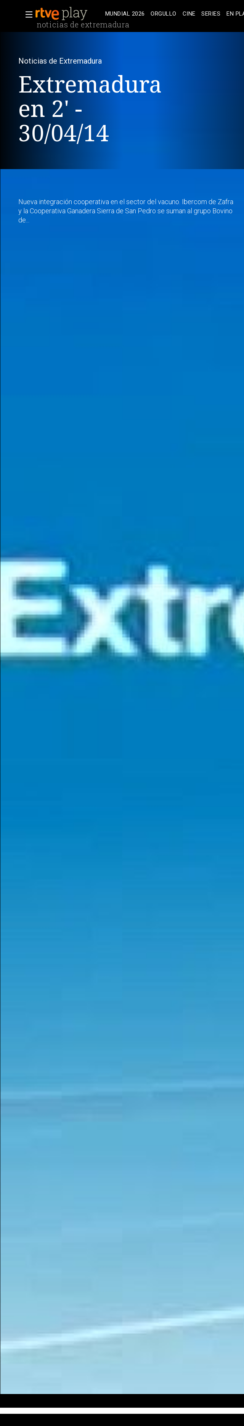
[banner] (68, 13)
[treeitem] (124, 14)
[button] (26, 14)
